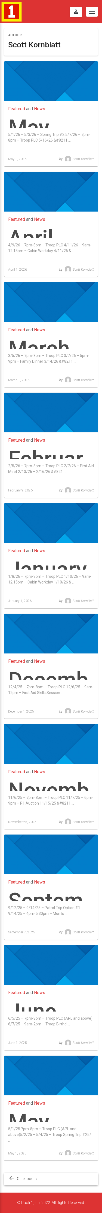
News (39, 108)
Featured (16, 108)
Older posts (27, 1179)
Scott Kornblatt (79, 159)
